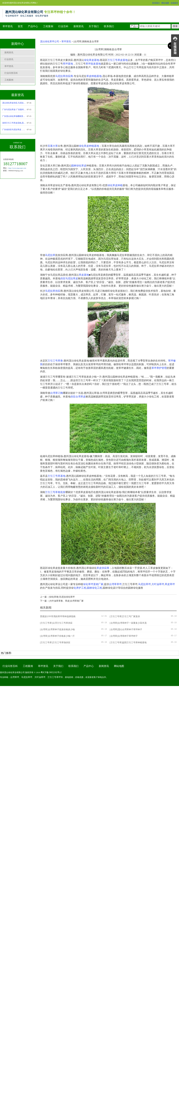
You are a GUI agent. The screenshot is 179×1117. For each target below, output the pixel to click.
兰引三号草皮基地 (117, 60)
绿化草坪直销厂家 (93, 584)
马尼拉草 (50, 255)
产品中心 (33, 26)
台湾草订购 (56, 393)
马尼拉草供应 (52, 291)
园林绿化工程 (94, 587)
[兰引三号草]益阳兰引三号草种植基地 (128, 642)
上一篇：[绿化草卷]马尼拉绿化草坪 (57, 597)
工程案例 (48, 26)
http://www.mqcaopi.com (17, 168)
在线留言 (174, 3)
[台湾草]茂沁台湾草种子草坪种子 (126, 629)
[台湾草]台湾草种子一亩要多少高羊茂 (128, 623)
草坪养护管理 (159, 368)
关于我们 (94, 26)
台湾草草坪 (115, 584)
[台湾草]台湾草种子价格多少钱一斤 (57, 636)
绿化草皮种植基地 (89, 146)
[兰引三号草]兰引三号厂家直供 (125, 616)
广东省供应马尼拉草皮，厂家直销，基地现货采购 (14, 129)
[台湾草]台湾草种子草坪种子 (124, 636)
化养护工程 (80, 587)
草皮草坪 (170, 584)
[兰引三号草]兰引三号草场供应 (55, 642)
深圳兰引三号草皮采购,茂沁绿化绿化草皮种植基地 (14, 123)
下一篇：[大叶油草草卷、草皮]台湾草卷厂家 (62, 601)
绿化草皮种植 (115, 185)
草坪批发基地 (93, 63)
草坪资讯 (8, 26)
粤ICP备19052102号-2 (51, 672)
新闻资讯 (78, 26)
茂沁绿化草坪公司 (49, 41)
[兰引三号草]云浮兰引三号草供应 (56, 623)
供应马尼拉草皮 (69, 278)
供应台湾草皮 (78, 396)
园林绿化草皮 (78, 165)
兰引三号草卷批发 (55, 492)
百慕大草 (53, 146)
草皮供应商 (103, 568)
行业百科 (63, 26)
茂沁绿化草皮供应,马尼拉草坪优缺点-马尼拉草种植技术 (14, 103)
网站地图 (165, 3)
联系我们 (156, 3)
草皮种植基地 (94, 76)
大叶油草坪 (157, 584)
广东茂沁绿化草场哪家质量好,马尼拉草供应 (14, 116)
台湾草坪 (14, 677)
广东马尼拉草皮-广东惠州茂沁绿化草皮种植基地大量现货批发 (14, 109)
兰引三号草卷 (55, 360)
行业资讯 (8, 59)
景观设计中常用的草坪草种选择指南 (57, 616)
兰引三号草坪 (54, 677)
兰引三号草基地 (56, 476)
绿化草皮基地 (91, 60)
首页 (20, 26)
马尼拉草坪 (144, 584)
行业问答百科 (11, 73)
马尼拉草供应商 (64, 76)
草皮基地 (84, 274)
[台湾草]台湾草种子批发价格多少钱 (57, 629)
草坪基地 (68, 63)
